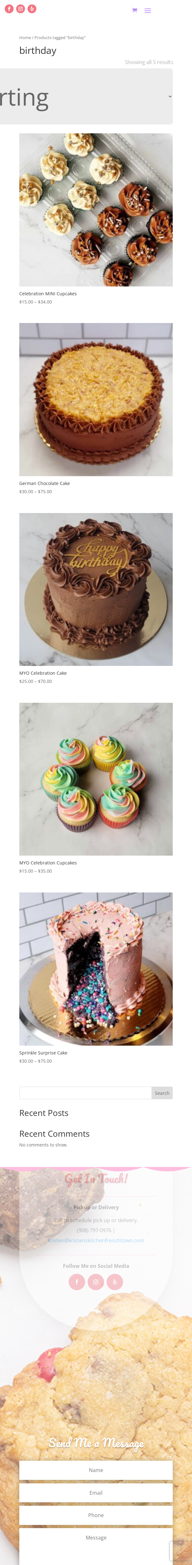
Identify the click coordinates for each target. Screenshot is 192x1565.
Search (162, 1093)
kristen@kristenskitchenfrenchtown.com (96, 1240)
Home (25, 37)
